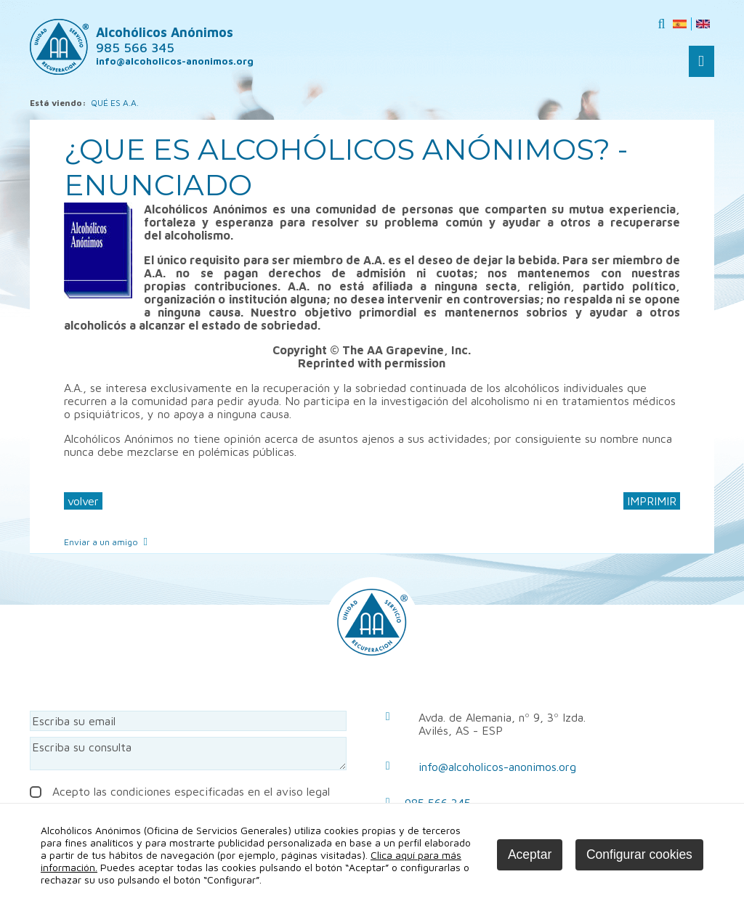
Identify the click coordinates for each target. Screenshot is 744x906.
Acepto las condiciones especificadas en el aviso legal (180, 791)
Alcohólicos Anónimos (164, 40)
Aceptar (529, 854)
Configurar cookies (639, 854)
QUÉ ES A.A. (115, 102)
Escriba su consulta (188, 753)
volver (83, 500)
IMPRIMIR (651, 500)
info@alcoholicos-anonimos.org (497, 766)
